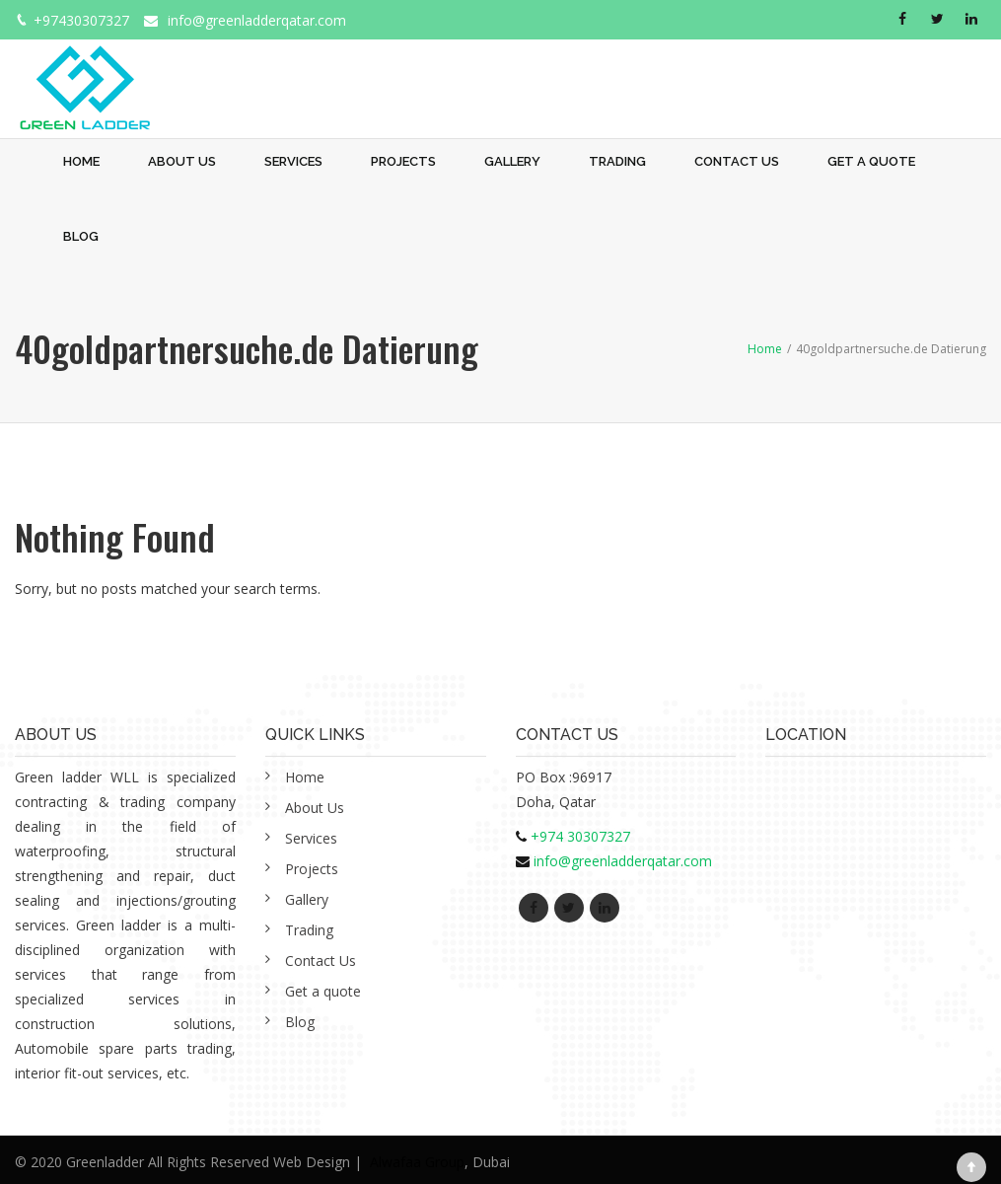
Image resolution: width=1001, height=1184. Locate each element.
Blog (81, 236)
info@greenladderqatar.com (257, 20)
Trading (617, 161)
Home (81, 161)
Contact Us (736, 161)
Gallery (512, 161)
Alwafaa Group (417, 1161)
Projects (403, 161)
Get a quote (871, 161)
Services (293, 161)
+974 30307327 (580, 836)
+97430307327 (81, 20)
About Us (182, 161)
